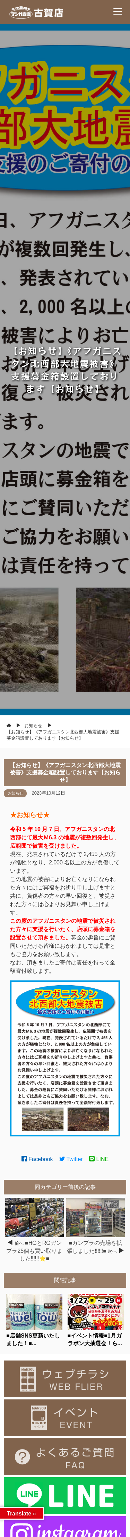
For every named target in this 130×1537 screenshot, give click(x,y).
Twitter (71, 1159)
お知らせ (15, 793)
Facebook (37, 1159)
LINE (99, 1159)
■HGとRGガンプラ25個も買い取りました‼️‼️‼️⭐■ (34, 1250)
